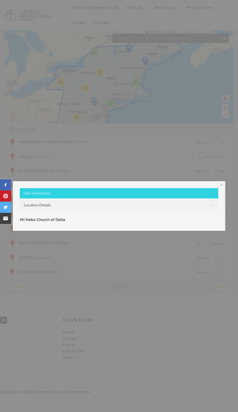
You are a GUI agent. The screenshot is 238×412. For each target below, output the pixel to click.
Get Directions (36, 193)
